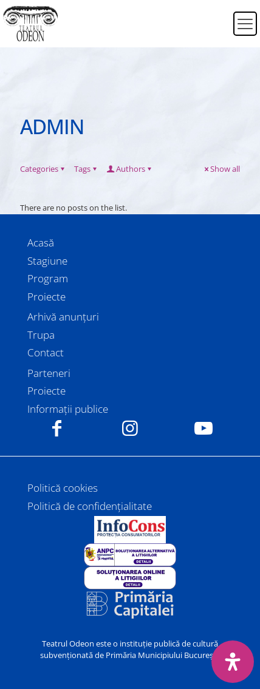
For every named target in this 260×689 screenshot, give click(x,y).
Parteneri (48, 373)
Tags (86, 168)
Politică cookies (62, 488)
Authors (129, 168)
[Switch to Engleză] (216, 31)
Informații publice (67, 409)
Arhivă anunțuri (63, 317)
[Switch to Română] (216, 16)
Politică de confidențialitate (89, 506)
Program (47, 278)
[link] (130, 529)
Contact (45, 352)
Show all (221, 168)
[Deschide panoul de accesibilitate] (232, 661)
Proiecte (46, 297)
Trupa (41, 335)
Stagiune (47, 261)
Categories (43, 168)
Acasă (40, 242)
